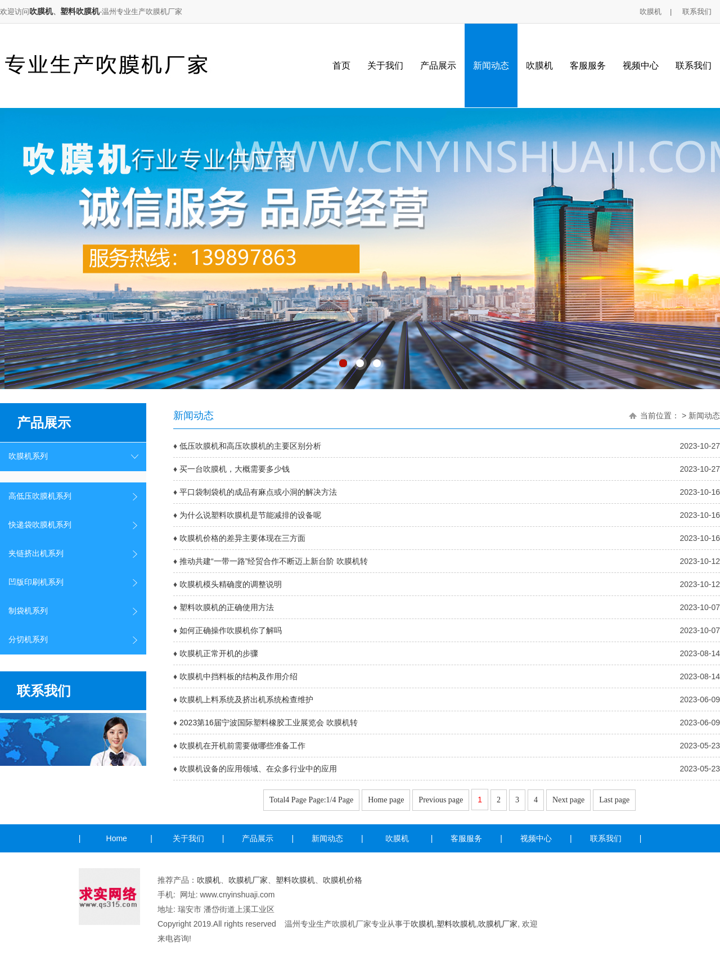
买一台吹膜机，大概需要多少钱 (234, 468)
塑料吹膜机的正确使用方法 (226, 607)
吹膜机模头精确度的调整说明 (230, 584)
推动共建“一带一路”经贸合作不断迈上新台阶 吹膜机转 (273, 561)
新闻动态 (491, 65)
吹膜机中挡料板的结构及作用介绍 (238, 676)
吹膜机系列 (28, 456)
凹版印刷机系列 (36, 582)
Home (116, 838)
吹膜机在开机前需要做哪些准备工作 (242, 745)
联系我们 (697, 11)
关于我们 (385, 65)
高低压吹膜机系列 (39, 496)
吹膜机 (41, 11)
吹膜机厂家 (248, 879)
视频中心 (641, 65)
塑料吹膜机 (80, 11)
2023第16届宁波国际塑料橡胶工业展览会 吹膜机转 (268, 722)
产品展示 (438, 65)
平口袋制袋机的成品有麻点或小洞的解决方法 (258, 491)
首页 (341, 65)
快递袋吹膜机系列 (39, 525)
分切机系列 (28, 639)
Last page (614, 800)
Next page (568, 800)
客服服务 (588, 65)
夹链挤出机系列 (36, 553)
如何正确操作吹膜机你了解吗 (230, 630)
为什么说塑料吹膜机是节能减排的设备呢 (250, 515)
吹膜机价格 (342, 879)
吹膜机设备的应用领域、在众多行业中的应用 (258, 768)
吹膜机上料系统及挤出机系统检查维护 (246, 699)
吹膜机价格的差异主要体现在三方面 (242, 538)
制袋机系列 (28, 611)
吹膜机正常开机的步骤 (218, 653)
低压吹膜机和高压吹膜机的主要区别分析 (250, 445)
